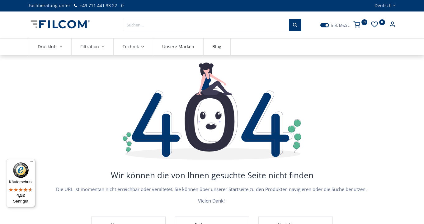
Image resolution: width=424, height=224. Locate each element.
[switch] (324, 25)
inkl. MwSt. (340, 25)
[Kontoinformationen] (392, 25)
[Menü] (31, 162)
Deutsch (383, 5)
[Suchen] (295, 25)
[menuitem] (178, 47)
